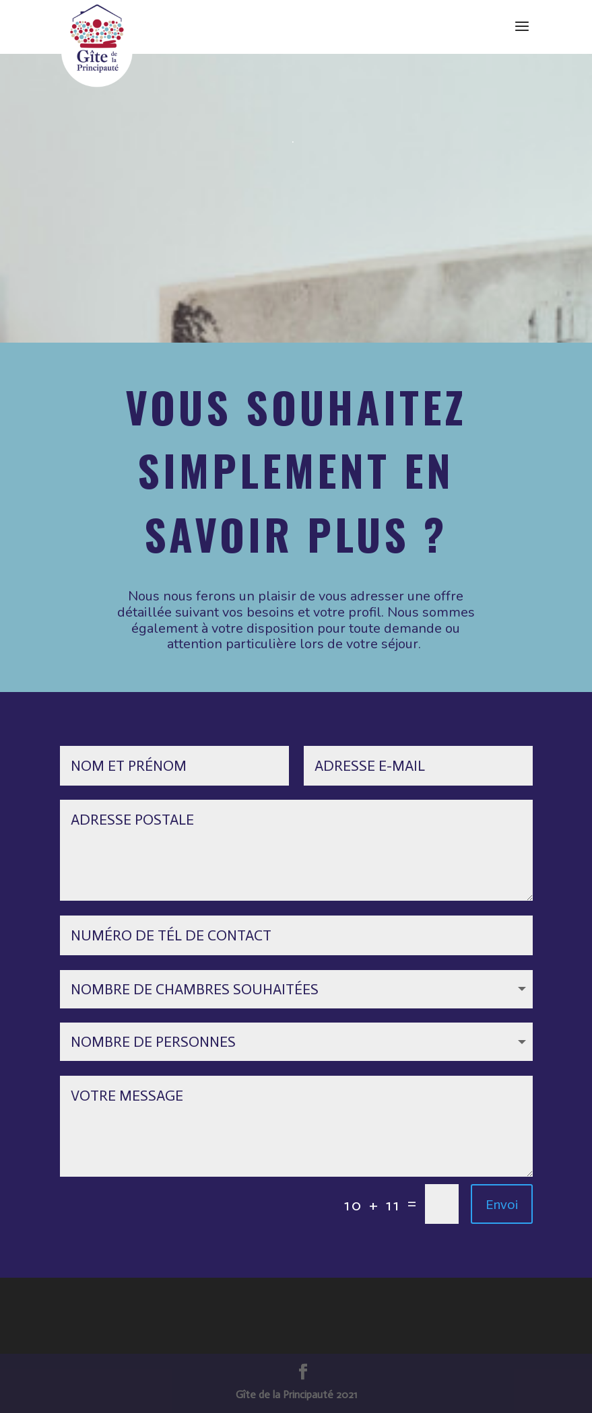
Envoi (502, 1204)
